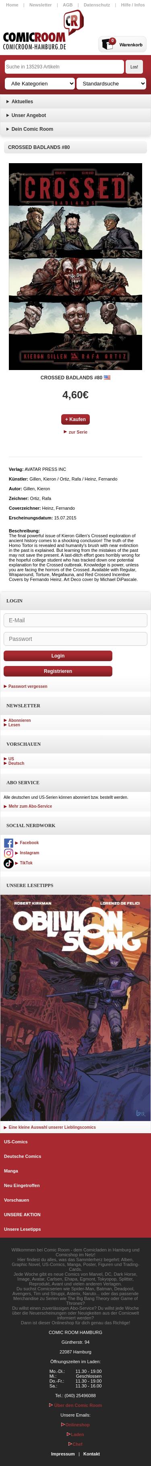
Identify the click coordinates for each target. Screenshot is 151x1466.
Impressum (63, 1453)
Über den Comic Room (75, 1405)
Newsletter (40, 4)
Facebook (21, 842)
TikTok (18, 863)
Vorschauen (16, 1200)
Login (58, 656)
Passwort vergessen (28, 686)
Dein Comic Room (32, 129)
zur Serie (76, 432)
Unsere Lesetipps (22, 1229)
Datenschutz (97, 4)
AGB (67, 4)
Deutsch (16, 763)
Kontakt (91, 1453)
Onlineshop (75, 1424)
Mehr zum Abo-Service (28, 806)
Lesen (14, 725)
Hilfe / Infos (133, 4)
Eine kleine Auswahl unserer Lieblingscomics (50, 1127)
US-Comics (16, 1141)
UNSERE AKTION (22, 1214)
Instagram (21, 853)
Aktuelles (22, 101)
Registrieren (58, 671)
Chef (75, 1444)
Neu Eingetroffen (22, 1185)
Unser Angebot (29, 115)
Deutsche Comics (22, 1156)
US (11, 759)
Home (12, 4)
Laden (75, 1434)
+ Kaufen (75, 419)
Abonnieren (19, 720)
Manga (11, 1170)
